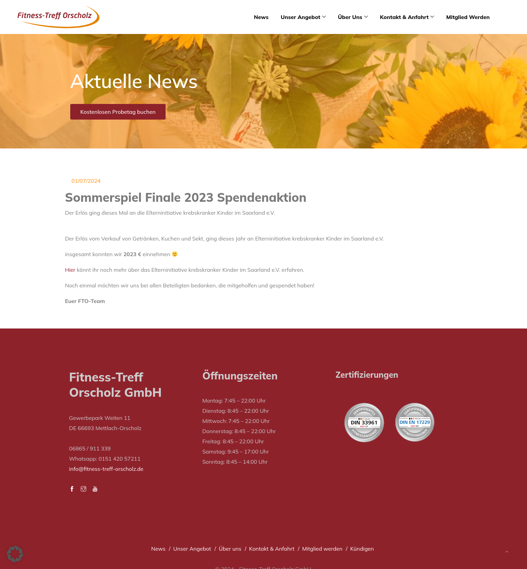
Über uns (350, 17)
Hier (70, 269)
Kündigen (362, 548)
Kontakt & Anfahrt (404, 17)
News (261, 17)
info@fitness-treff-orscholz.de (106, 468)
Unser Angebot (300, 17)
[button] (15, 554)
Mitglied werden (468, 17)
